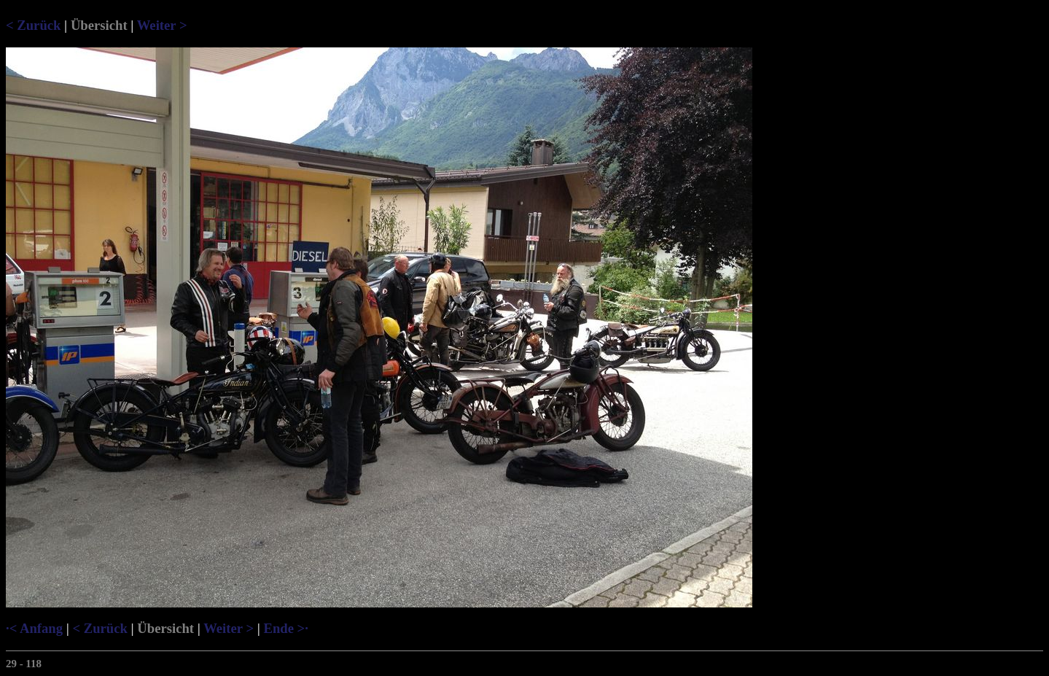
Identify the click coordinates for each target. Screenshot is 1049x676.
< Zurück (33, 25)
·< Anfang (34, 628)
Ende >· (285, 628)
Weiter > (162, 25)
